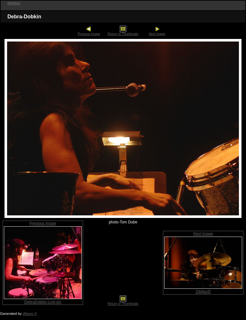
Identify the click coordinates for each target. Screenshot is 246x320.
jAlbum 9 (29, 313)
